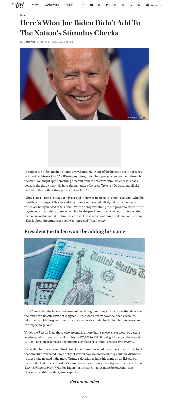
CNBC (28, 311)
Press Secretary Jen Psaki (58, 198)
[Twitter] (99, 5)
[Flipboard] (107, 5)
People (99, 220)
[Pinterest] (115, 5)
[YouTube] (91, 5)
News (35, 5)
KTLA (83, 190)
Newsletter (154, 5)
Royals (68, 5)
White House (33, 198)
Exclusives (51, 5)
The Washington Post (71, 176)
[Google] (130, 5)
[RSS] (138, 5)
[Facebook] (83, 5)
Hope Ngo (29, 41)
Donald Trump (83, 349)
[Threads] (122, 5)
